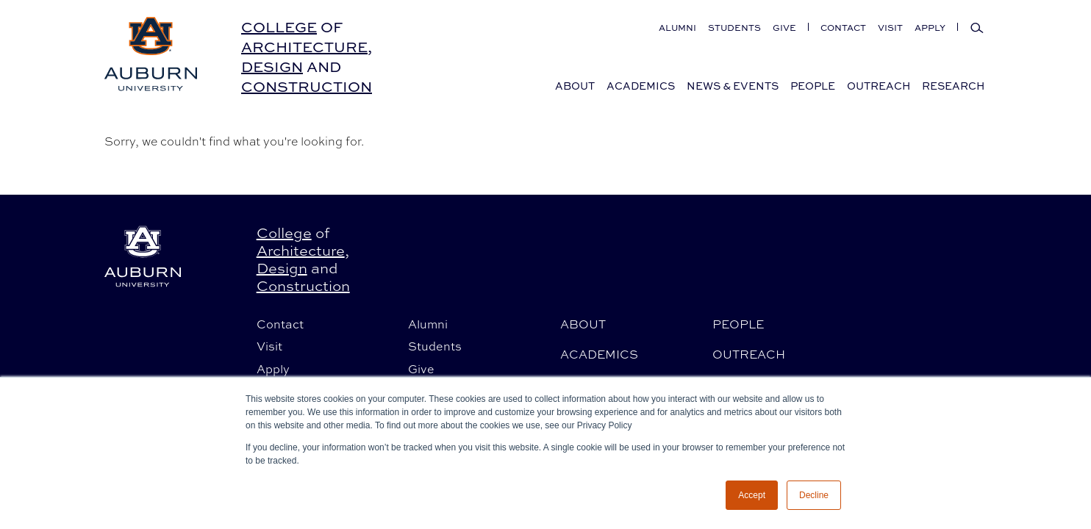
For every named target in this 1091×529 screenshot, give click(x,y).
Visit (890, 27)
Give (784, 27)
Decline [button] (814, 495)
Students (734, 27)
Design (272, 66)
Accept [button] (751, 495)
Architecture (304, 47)
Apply (930, 27)
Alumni (677, 27)
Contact (843, 27)
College (279, 27)
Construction (306, 86)
